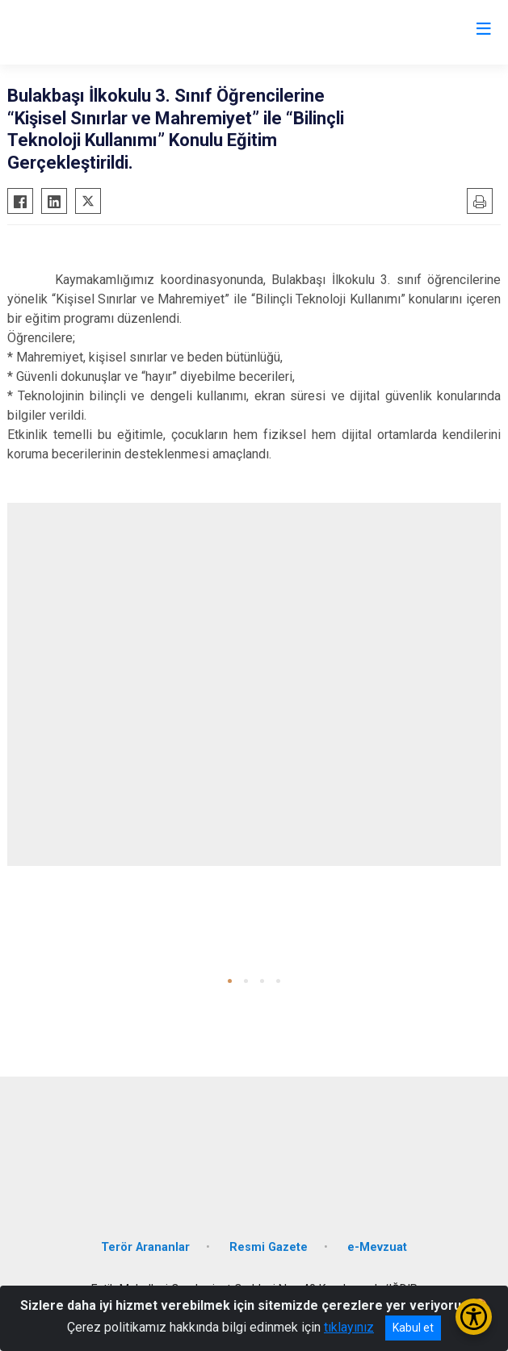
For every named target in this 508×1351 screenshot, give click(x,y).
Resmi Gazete (268, 1247)
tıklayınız (349, 1327)
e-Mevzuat (377, 1247)
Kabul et (413, 1327)
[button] (230, 981)
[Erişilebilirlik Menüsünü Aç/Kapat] (474, 1317)
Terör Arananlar (145, 1247)
